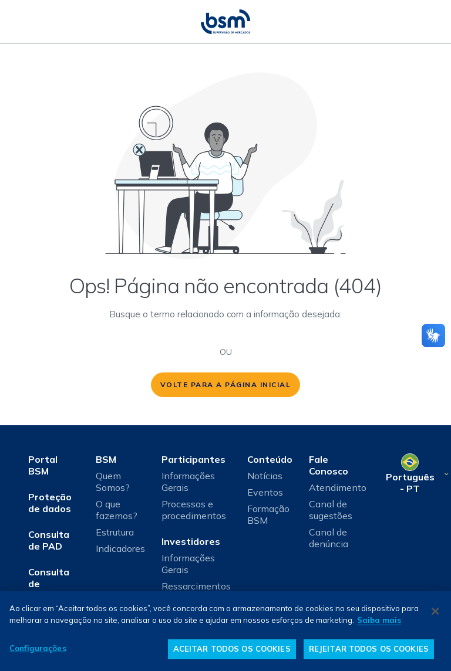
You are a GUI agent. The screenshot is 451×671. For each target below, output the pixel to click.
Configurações (37, 648)
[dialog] (225, 631)
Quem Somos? (113, 481)
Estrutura (115, 532)
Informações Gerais (188, 481)
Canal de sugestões (330, 509)
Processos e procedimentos (193, 509)
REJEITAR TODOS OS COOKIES (369, 648)
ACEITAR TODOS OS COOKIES (232, 648)
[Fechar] (435, 611)
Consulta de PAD (48, 540)
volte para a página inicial (225, 384)
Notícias (264, 476)
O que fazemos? (116, 509)
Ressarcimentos (196, 586)
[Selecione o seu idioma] (416, 473)
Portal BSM (43, 465)
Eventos (265, 492)
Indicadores (120, 548)
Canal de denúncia (328, 538)
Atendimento (337, 487)
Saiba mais (379, 620)
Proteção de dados (50, 502)
